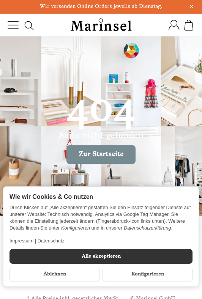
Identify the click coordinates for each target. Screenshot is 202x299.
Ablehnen (54, 274)
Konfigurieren (147, 274)
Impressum (21, 241)
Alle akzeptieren (101, 256)
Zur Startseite (101, 154)
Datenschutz (51, 241)
